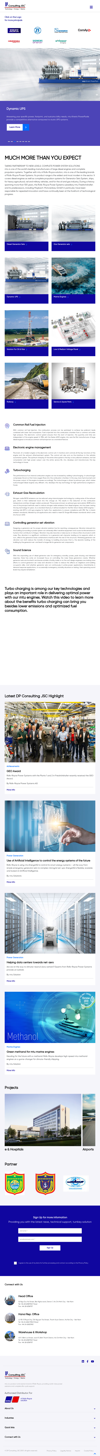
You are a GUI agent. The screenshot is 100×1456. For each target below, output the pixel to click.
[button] (8, 141)
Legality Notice (65, 1451)
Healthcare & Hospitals (21, 1149)
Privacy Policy (51, 1451)
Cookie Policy (88, 1451)
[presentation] (3, 94)
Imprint (77, 1451)
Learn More (14, 127)
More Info (11, 790)
